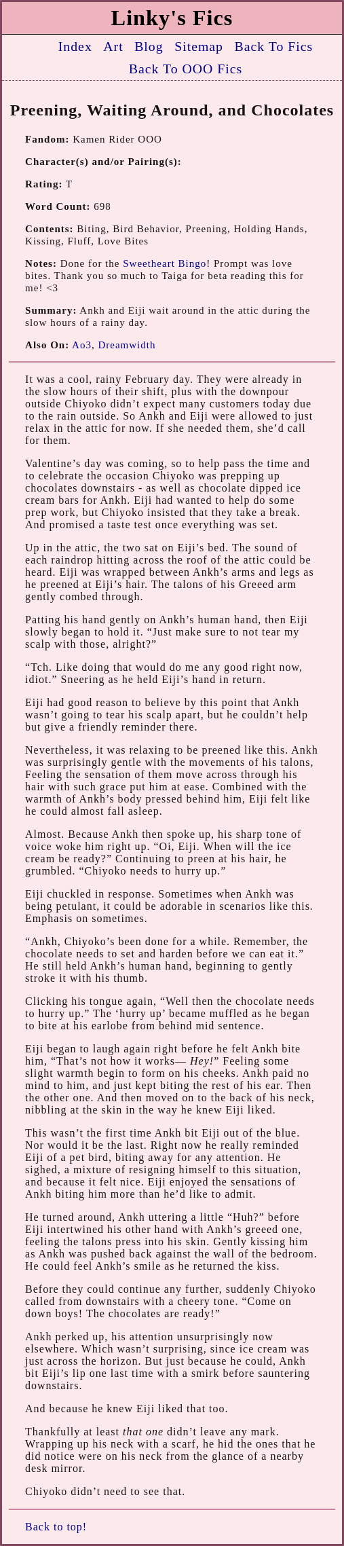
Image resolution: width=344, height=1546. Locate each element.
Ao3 (82, 344)
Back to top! (56, 1526)
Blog (148, 46)
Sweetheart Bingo (164, 263)
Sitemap (198, 46)
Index (75, 46)
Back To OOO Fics (186, 68)
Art (113, 46)
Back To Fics (274, 46)
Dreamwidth (126, 344)
